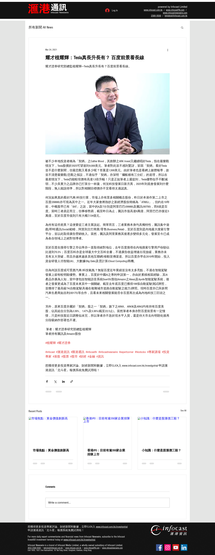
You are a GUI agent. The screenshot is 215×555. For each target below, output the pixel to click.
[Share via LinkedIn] (63, 381)
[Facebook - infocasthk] (159, 547)
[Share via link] (71, 381)
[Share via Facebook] (47, 381)
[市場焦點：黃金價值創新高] (53, 430)
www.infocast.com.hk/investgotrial (112, 526)
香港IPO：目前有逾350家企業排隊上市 (106, 452)
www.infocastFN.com (175, 10)
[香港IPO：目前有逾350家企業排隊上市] (107, 430)
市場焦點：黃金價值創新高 (51, 450)
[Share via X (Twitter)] (55, 381)
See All (183, 410)
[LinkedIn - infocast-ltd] (184, 547)
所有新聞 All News (41, 27)
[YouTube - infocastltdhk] (176, 547)
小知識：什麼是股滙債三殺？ (161, 450)
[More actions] (168, 50)
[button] (182, 27)
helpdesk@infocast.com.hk (176, 15)
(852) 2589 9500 (34, 548)
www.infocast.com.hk (153, 10)
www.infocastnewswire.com (175, 12)
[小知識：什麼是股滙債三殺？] (162, 430)
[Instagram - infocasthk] (167, 547)
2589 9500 (156, 15)
